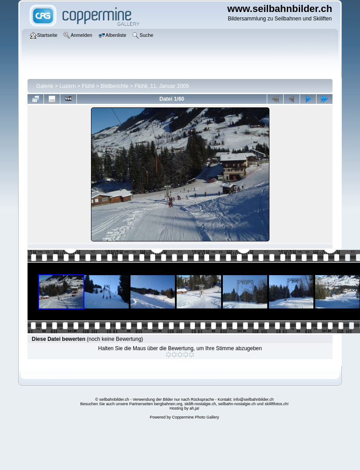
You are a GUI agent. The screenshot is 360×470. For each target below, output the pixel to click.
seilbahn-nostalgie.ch (237, 404)
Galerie (45, 86)
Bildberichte (115, 86)
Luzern (67, 86)
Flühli (88, 86)
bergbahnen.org (168, 404)
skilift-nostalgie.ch (200, 404)
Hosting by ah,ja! (184, 408)
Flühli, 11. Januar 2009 (162, 86)
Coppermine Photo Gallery (195, 417)
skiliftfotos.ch (276, 404)
